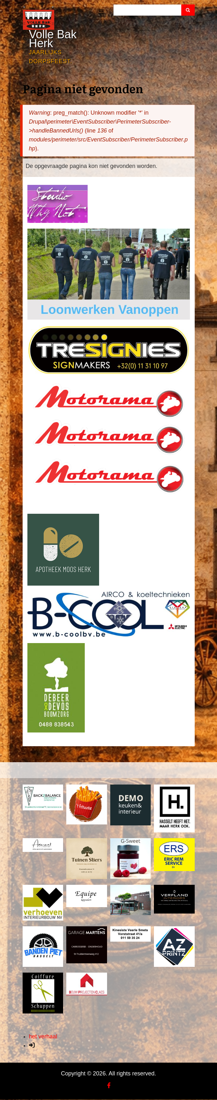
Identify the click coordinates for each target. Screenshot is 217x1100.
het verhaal (43, 1036)
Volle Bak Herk (53, 39)
